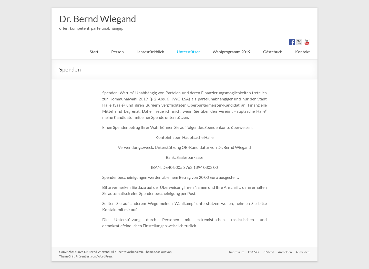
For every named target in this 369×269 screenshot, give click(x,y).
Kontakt (302, 51)
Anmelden (285, 252)
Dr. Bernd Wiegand (97, 18)
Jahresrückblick (150, 51)
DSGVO (253, 252)
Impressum (235, 252)
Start (94, 51)
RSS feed (268, 252)
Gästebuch (272, 51)
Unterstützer (188, 51)
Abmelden (303, 252)
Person (117, 51)
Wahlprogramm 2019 (231, 51)
